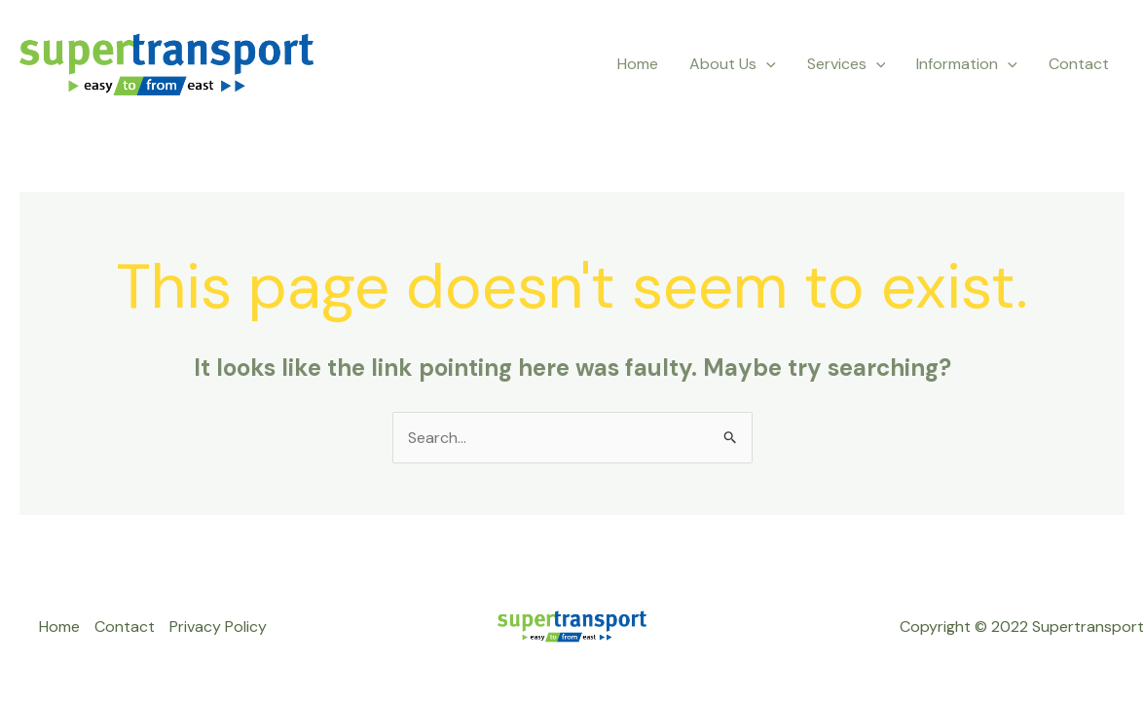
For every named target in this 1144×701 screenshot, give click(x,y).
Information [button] (966, 64)
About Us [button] (732, 64)
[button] (766, 64)
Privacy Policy (218, 626)
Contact (1079, 64)
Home (637, 64)
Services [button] (846, 64)
